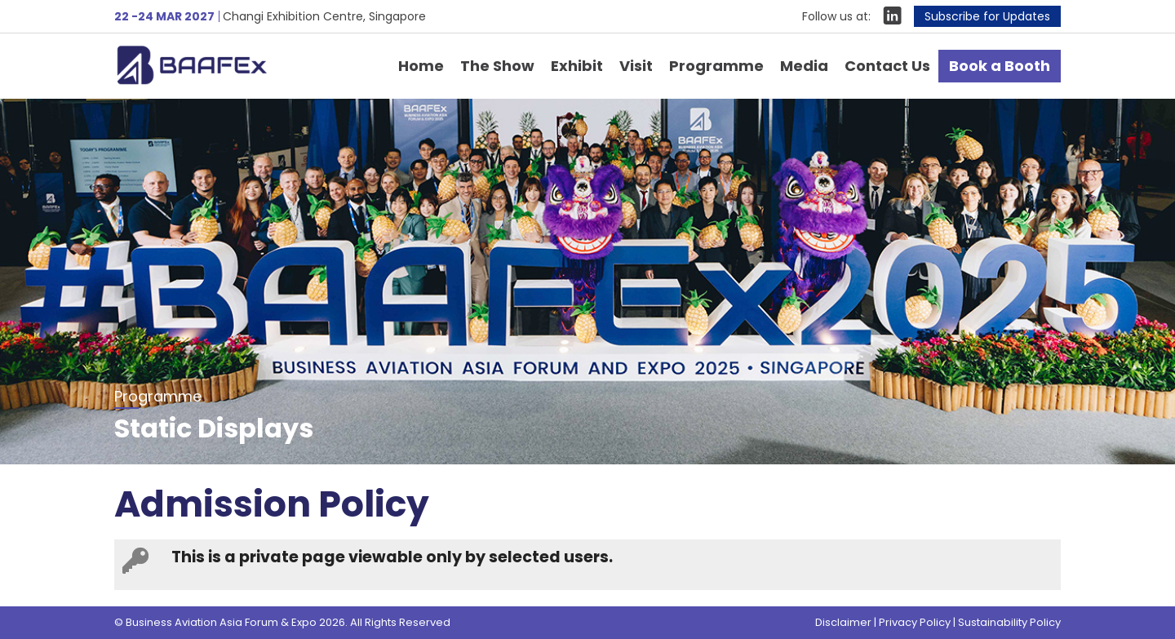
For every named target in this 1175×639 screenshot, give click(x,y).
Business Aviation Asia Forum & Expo (216, 64)
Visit (636, 65)
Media (804, 65)
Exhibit (577, 65)
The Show (497, 65)
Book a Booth (999, 65)
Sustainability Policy (1009, 622)
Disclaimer (843, 622)
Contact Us (887, 65)
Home (421, 65)
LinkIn (892, 15)
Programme (716, 65)
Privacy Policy (915, 622)
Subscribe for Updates (987, 16)
